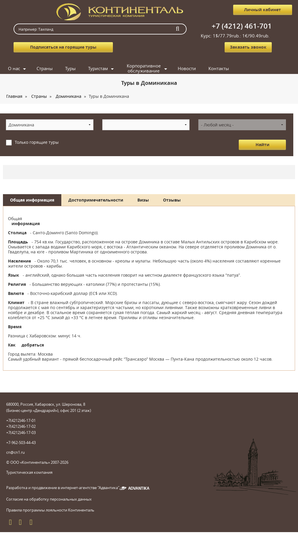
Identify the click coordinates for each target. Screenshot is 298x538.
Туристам (98, 68)
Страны (45, 68)
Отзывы (172, 200)
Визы (143, 200)
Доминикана (68, 96)
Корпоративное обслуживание (144, 68)
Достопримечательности (95, 200)
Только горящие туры (37, 142)
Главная (14, 96)
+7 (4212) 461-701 (242, 26)
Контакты (218, 68)
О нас (14, 68)
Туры (70, 68)
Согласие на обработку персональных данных (49, 499)
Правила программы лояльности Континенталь (50, 510)
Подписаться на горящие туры (63, 47)
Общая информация (32, 200)
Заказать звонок (248, 47)
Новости (187, 68)
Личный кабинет (262, 9)
